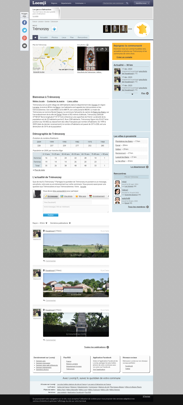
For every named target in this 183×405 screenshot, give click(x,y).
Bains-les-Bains (99, 112)
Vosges (47, 21)
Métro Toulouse (94, 390)
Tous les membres (136, 207)
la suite (83, 187)
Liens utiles (72, 101)
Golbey (118, 149)
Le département (138, 167)
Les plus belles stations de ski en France (72, 384)
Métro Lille (105, 390)
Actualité (44, 37)
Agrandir (102, 49)
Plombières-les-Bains (124, 141)
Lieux (64, 37)
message (53, 196)
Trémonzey (54, 21)
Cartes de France (63, 387)
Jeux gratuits (61, 392)
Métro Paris (61, 390)
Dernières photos (42, 370)
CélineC (125, 190)
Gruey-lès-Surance (131, 195)
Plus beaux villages (117, 387)
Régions (74, 387)
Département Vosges (74, 366)
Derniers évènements (43, 367)
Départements (83, 387)
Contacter (55, 101)
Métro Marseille (72, 390)
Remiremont (121, 153)
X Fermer (146, 396)
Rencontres (82, 37)
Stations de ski (103, 387)
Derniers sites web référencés (47, 365)
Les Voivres (129, 186)
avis (82, 196)
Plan (72, 37)
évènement (99, 196)
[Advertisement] (106, 13)
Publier (51, 215)
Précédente (97, 49)
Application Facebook (76, 392)
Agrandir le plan (38, 72)
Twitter (127, 369)
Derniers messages (43, 363)
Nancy (58, 107)
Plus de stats (40, 170)
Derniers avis (40, 361)
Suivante (106, 49)
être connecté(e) (59, 191)
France (35, 21)
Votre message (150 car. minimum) (76, 209)
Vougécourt (50, 231)
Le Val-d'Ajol (120, 161)
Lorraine (40, 21)
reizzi (124, 182)
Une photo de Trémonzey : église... (89, 72)
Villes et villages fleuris (133, 387)
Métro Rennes (115, 390)
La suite (35, 16)
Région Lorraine (72, 364)
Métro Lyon (83, 390)
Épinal (59, 115)
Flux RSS (67, 358)
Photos (55, 37)
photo (68, 196)
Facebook (129, 366)
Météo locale (39, 101)
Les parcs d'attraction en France (99, 384)
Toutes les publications (95, 347)
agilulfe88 (126, 198)
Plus (143, 93)
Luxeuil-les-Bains (122, 157)
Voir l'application (99, 369)
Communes (93, 387)
